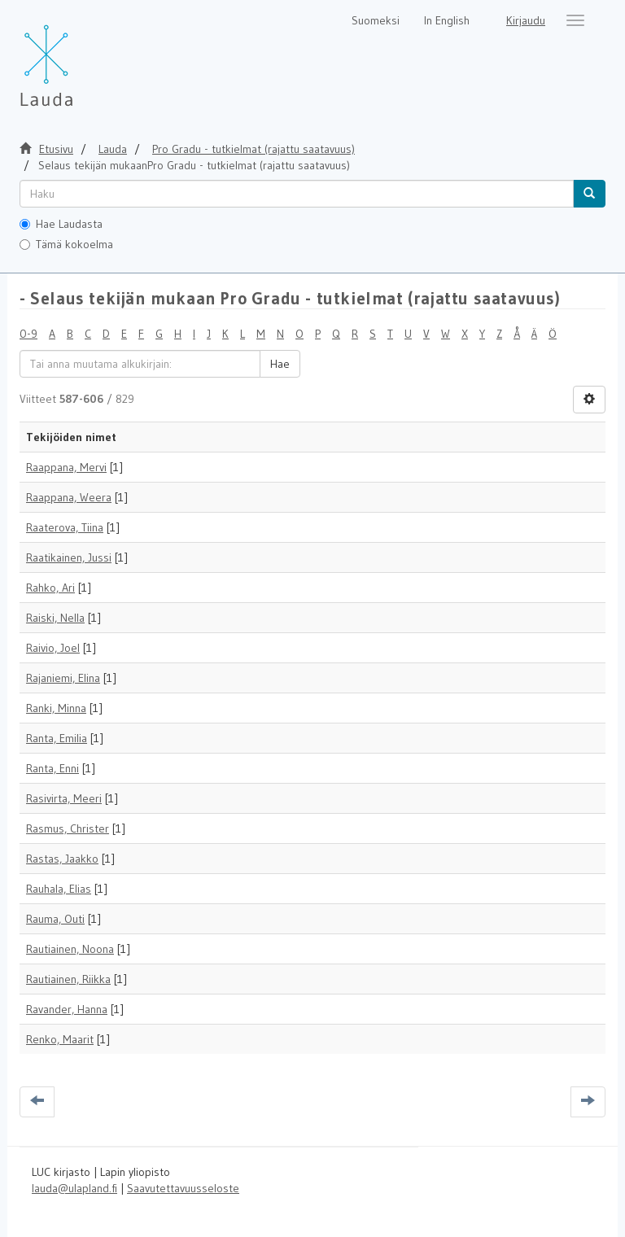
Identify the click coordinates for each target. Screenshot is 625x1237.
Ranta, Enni (52, 768)
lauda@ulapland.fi (74, 1188)
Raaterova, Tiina (64, 527)
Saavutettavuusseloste (183, 1188)
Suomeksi (376, 20)
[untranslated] (297, 194)
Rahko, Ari (50, 587)
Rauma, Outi (55, 918)
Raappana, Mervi (66, 467)
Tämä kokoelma (66, 244)
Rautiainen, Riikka (68, 979)
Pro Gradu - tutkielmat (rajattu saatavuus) (253, 149)
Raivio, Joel (53, 647)
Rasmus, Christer (67, 828)
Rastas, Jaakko (62, 858)
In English (447, 20)
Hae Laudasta (61, 223)
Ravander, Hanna (66, 1009)
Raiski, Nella (55, 617)
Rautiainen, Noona (70, 949)
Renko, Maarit (60, 1039)
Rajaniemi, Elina (63, 678)
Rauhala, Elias (58, 888)
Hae (280, 363)
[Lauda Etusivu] (80, 57)
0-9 (28, 333)
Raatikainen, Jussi (68, 557)
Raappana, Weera (68, 497)
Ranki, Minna (56, 708)
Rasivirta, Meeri (64, 798)
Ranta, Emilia (56, 738)
